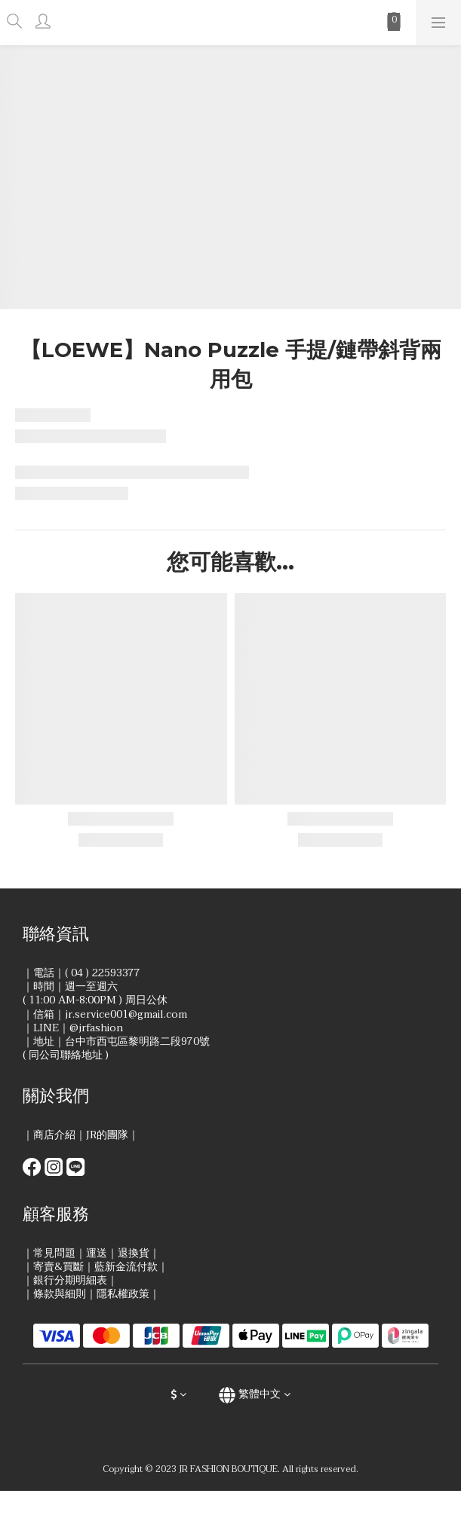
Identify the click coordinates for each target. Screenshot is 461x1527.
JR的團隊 (107, 1135)
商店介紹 (54, 1135)
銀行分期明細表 (70, 1280)
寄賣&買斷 (58, 1266)
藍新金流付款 (126, 1266)
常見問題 (54, 1253)
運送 (96, 1253)
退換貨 (133, 1253)
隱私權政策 (123, 1294)
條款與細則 (59, 1294)
